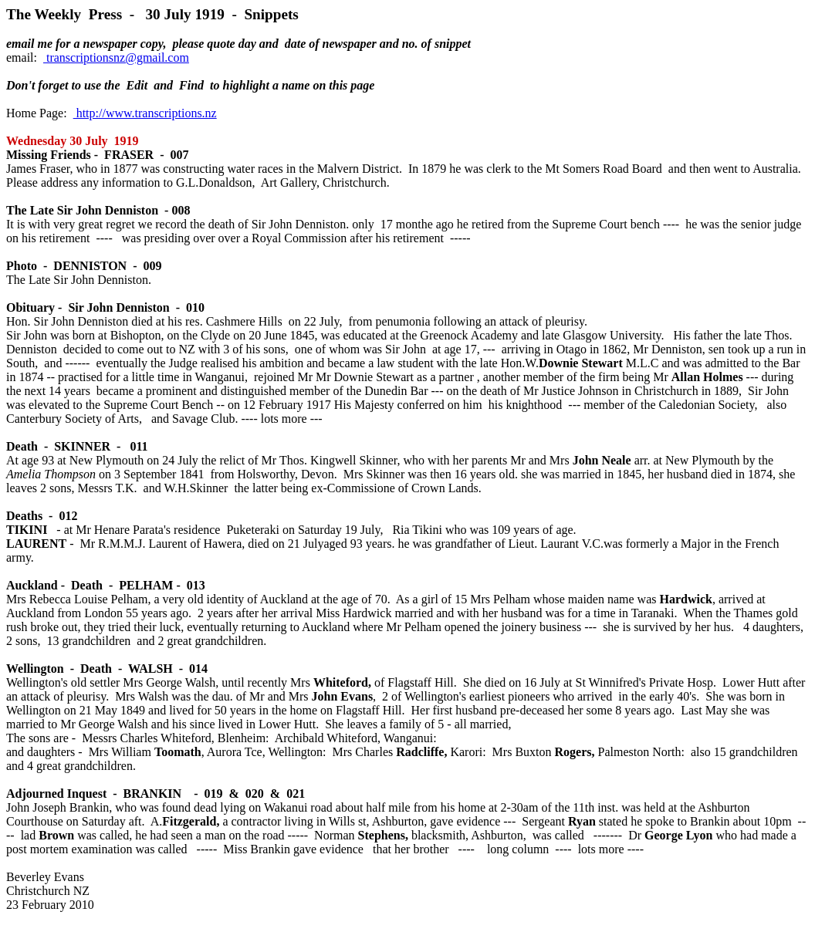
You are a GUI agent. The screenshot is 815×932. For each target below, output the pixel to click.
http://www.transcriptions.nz (145, 113)
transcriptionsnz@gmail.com (116, 57)
